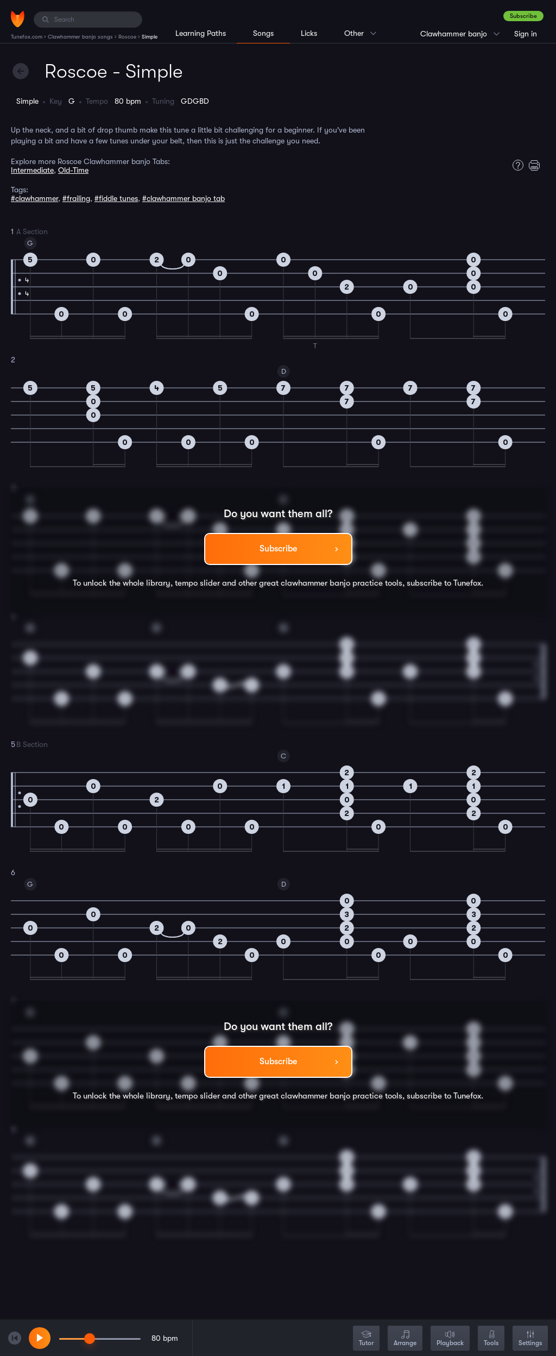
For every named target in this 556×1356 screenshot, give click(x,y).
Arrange (405, 1338)
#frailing (76, 198)
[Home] (17, 19)
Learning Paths (200, 33)
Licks (309, 33)
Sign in (525, 33)
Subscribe (523, 16)
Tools (491, 1338)
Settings (530, 1338)
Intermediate (32, 170)
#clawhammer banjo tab (183, 198)
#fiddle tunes (116, 198)
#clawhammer (34, 198)
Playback (450, 1338)
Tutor (366, 1338)
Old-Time (73, 170)
